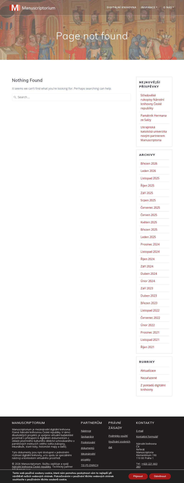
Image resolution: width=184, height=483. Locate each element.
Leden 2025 (148, 237)
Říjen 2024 (147, 259)
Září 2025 (147, 193)
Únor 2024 (148, 281)
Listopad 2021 (150, 340)
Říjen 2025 (147, 186)
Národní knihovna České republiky (31, 466)
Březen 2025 (149, 230)
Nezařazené (149, 378)
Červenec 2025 (150, 208)
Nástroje (86, 430)
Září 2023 (147, 288)
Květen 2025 (149, 222)
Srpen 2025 (148, 200)
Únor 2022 (148, 325)
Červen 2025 (149, 215)
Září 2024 (147, 266)
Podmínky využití (118, 436)
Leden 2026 (148, 171)
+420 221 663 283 (146, 465)
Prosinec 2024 (150, 244)
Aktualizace (148, 371)
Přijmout (136, 476)
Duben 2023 (149, 296)
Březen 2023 (149, 303)
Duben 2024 (149, 274)
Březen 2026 (149, 163)
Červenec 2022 (150, 318)
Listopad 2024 (150, 252)
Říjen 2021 (147, 347)
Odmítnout (159, 476)
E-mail (139, 430)
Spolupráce (87, 436)
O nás (167, 7)
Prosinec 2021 (150, 332)
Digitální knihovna (121, 7)
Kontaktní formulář (147, 436)
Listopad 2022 (150, 310)
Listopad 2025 (150, 178)
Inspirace (148, 7)
